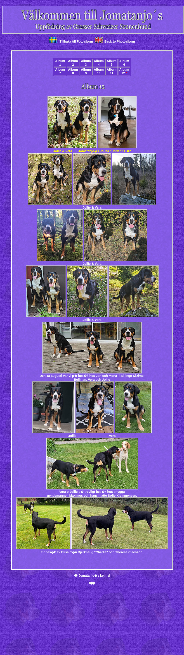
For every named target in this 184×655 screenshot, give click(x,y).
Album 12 (124, 71)
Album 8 (73, 71)
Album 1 (60, 62)
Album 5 (112, 62)
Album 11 (112, 71)
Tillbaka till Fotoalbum (76, 41)
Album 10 (99, 71)
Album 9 (86, 71)
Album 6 (124, 62)
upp (92, 583)
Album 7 (60, 71)
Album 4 (99, 62)
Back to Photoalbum (119, 41)
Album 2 (73, 62)
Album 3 (86, 62)
